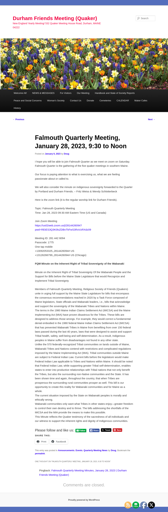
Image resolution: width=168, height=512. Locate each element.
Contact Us (75, 100)
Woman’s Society (55, 100)
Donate (90, 100)
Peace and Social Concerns (27, 100)
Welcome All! (20, 93)
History (17, 108)
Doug (66, 154)
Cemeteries (105, 100)
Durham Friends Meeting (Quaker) (55, 18)
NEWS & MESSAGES (43, 93)
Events (79, 450)
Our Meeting (83, 93)
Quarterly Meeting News (96, 450)
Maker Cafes (140, 100)
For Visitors (65, 93)
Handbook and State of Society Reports (115, 93)
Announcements (66, 450)
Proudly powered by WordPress (84, 500)
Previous (18, 119)
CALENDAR (123, 100)
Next (151, 119)
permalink (40, 453)
